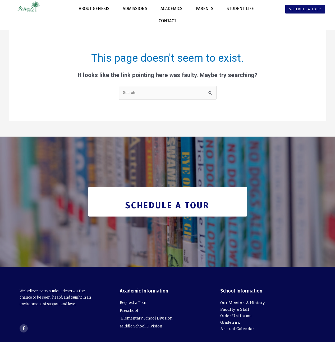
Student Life (241, 8)
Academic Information (144, 291)
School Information (241, 291)
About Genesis (95, 8)
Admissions (136, 8)
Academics (172, 8)
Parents (206, 8)
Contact (167, 20)
